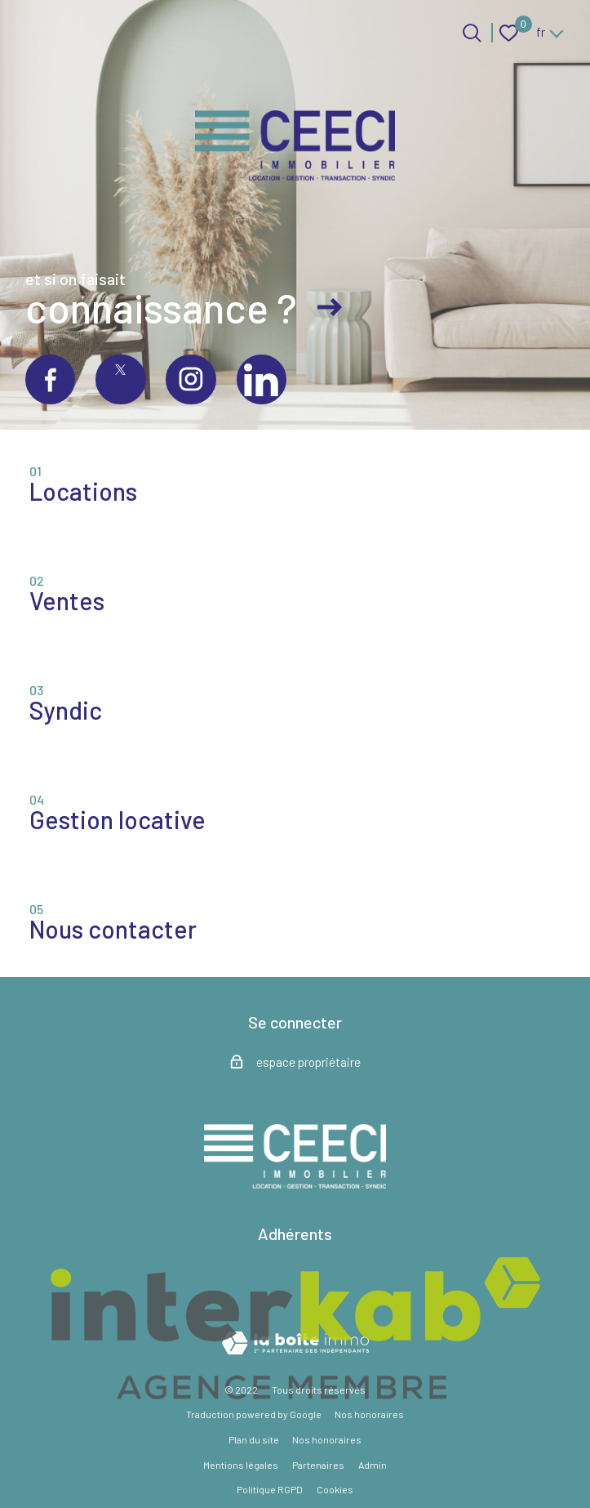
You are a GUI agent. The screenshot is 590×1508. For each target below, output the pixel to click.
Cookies (335, 1489)
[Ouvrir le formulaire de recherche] (472, 33)
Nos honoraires (369, 1414)
